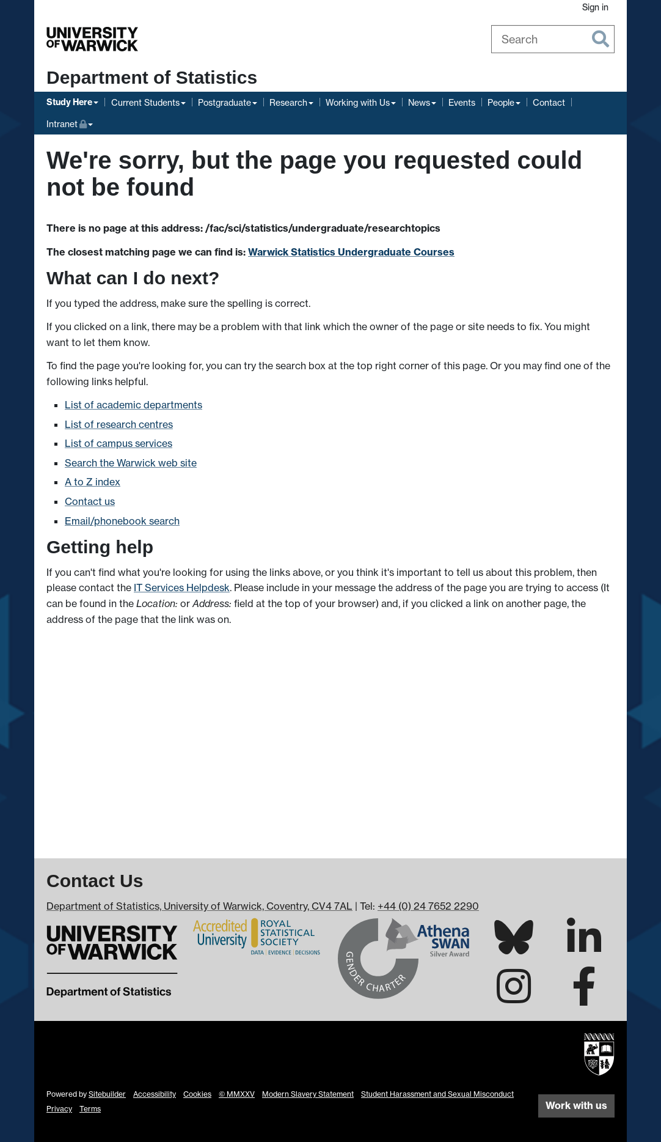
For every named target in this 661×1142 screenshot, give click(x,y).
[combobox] (553, 39)
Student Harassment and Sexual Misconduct (437, 1094)
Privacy (59, 1108)
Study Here (69, 102)
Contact (549, 102)
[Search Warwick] (553, 39)
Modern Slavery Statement (308, 1094)
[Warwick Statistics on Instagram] (513, 997)
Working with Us (358, 102)
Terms (90, 1108)
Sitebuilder (107, 1094)
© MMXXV (237, 1094)
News (419, 102)
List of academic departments (133, 405)
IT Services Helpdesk (182, 587)
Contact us (90, 501)
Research (288, 102)
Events (461, 102)
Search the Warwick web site (131, 463)
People (501, 102)
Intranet (69, 122)
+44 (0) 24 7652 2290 (428, 906)
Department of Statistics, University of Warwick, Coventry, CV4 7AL (199, 906)
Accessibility (154, 1094)
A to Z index (92, 482)
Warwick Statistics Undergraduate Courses (351, 252)
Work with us (576, 1105)
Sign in (595, 7)
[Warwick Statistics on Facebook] (584, 997)
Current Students (145, 102)
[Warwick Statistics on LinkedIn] (584, 948)
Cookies (197, 1094)
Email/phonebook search (122, 521)
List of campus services (118, 443)
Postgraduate (224, 102)
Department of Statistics (151, 77)
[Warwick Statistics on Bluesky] (513, 947)
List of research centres (119, 424)
